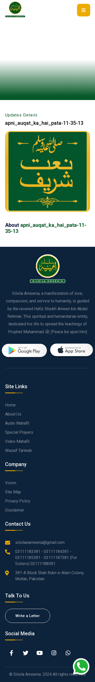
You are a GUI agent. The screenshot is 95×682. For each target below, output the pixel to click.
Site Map (13, 492)
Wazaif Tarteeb (18, 450)
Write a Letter (27, 616)
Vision (10, 482)
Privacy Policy (17, 501)
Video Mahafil (17, 441)
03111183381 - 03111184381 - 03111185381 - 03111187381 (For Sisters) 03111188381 (46, 557)
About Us (13, 414)
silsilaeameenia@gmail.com (40, 542)
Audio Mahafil (17, 423)
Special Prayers (19, 432)
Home (10, 405)
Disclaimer (14, 510)
